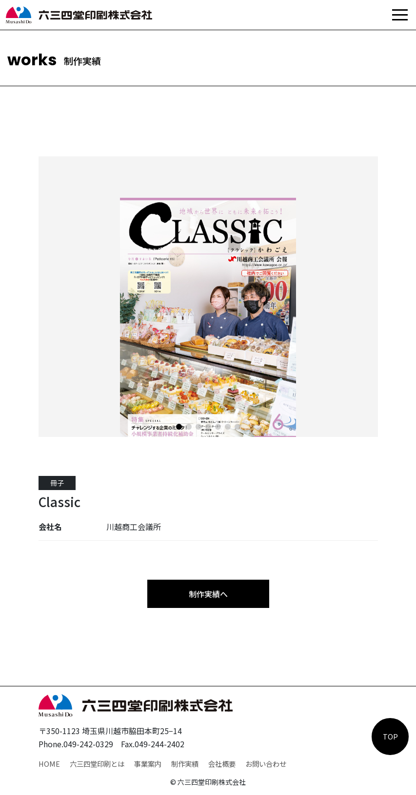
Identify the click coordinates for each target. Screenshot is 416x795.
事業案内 (147, 763)
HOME (49, 763)
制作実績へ (208, 594)
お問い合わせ (265, 763)
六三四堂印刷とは (97, 763)
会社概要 (222, 763)
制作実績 (184, 763)
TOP (390, 736)
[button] (179, 427)
